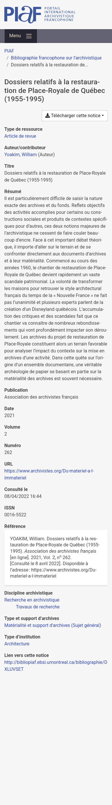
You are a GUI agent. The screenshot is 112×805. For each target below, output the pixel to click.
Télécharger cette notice (72, 115)
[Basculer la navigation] (21, 36)
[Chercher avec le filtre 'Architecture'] (16, 644)
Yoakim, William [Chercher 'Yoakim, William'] (20, 154)
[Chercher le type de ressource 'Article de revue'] (20, 136)
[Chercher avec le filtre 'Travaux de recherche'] (38, 607)
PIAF (9, 51)
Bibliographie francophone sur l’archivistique (56, 58)
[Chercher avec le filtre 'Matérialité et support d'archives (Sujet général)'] (52, 625)
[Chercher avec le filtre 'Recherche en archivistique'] (31, 600)
